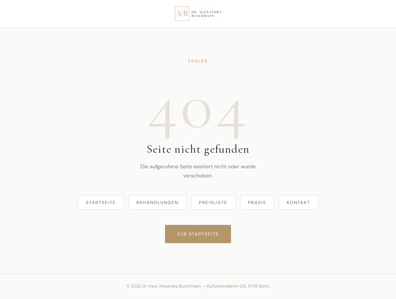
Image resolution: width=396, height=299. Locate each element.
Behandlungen (158, 202)
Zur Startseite (198, 234)
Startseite (101, 202)
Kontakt (298, 202)
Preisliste (213, 202)
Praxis (257, 202)
